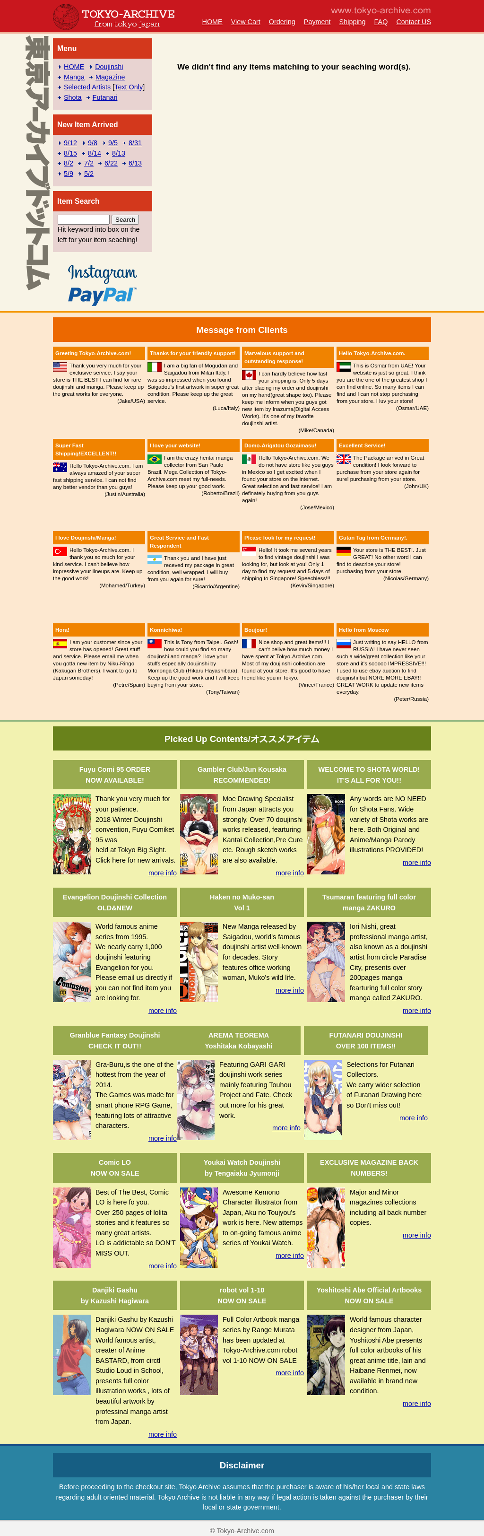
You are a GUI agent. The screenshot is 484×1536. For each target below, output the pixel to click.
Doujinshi (109, 66)
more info (162, 873)
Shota (73, 97)
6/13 (135, 163)
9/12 (70, 143)
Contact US (413, 22)
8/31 (135, 143)
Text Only (128, 87)
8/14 (94, 153)
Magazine (110, 77)
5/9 (68, 173)
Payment (317, 22)
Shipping (352, 22)
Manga (74, 77)
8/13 (118, 153)
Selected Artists (87, 87)
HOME (212, 22)
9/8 (92, 143)
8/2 (68, 163)
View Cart (245, 22)
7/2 (89, 163)
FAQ (381, 22)
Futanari (105, 97)
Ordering (282, 22)
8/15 (70, 153)
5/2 (89, 173)
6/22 (111, 163)
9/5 (113, 143)
